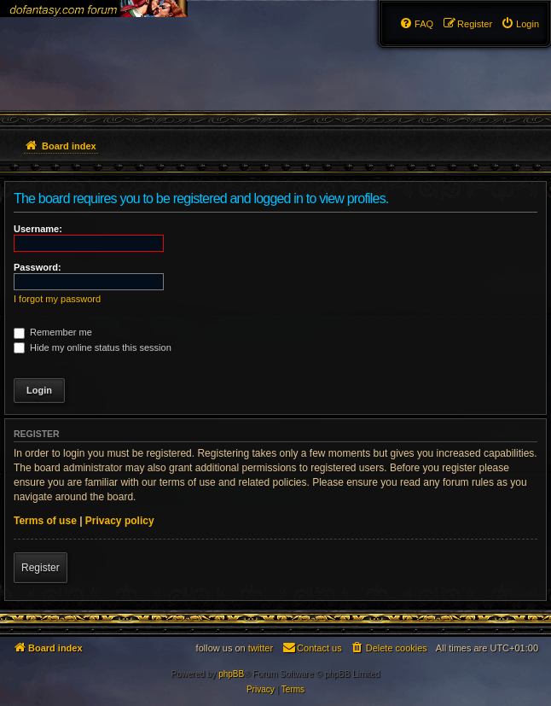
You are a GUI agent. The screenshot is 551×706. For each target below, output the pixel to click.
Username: (38, 229)
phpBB (231, 674)
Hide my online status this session (92, 347)
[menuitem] (520, 24)
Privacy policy (119, 521)
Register (40, 568)
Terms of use (45, 521)
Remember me (53, 332)
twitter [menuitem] (260, 648)
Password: (37, 267)
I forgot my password (57, 299)
